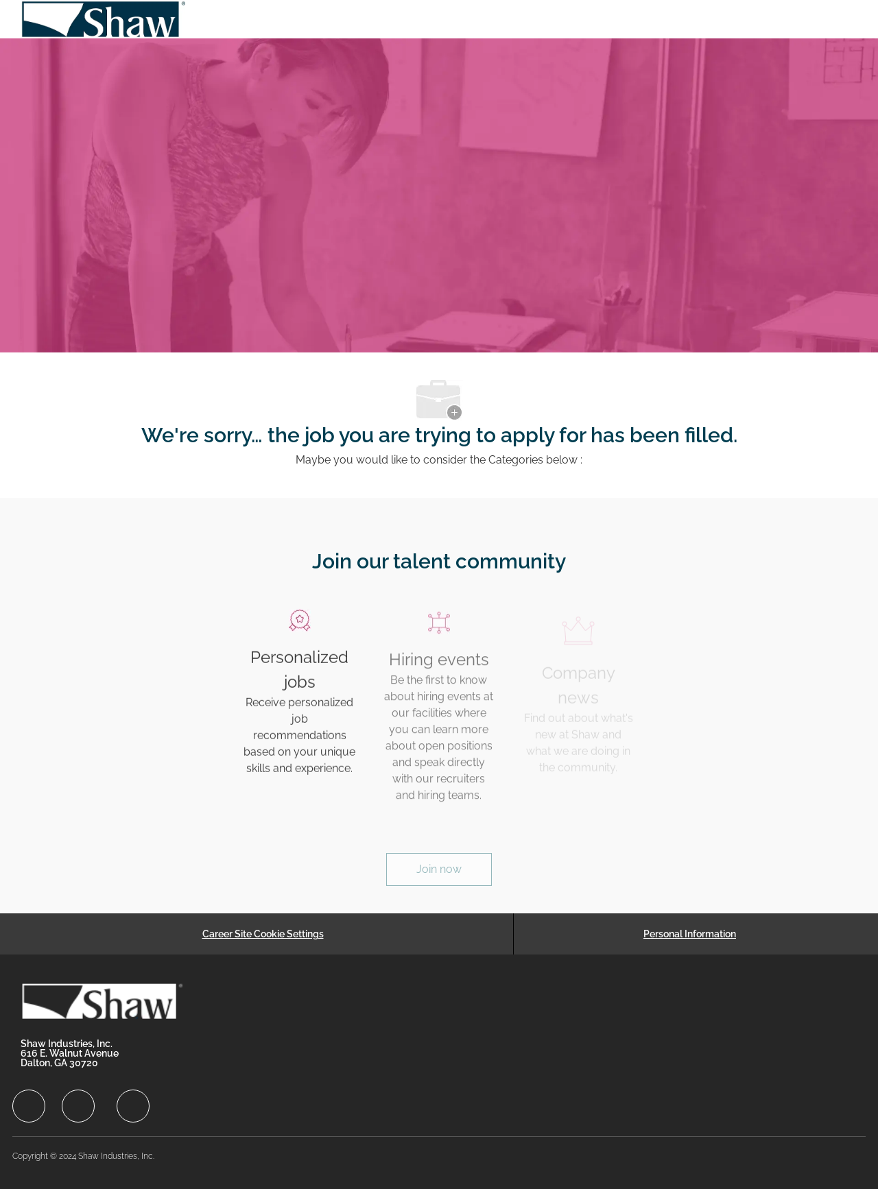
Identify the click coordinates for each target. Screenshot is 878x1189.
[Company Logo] (104, 19)
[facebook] (28, 1106)
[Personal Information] (690, 933)
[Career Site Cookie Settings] (263, 933)
